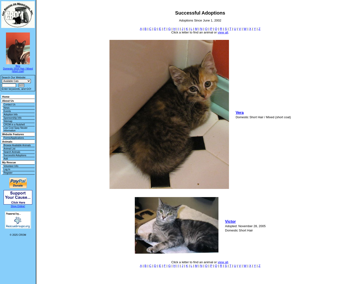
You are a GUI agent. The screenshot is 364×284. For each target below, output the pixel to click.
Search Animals (12, 152)
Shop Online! (18, 206)
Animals (7, 141)
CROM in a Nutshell (14, 124)
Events (7, 111)
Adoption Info (11, 114)
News (7, 108)
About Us (8, 100)
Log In (7, 169)
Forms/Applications (14, 138)
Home (6, 96)
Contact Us (9, 104)
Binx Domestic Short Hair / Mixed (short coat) (18, 69)
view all (223, 32)
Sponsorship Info (13, 118)
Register (8, 172)
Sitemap (8, 121)
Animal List (9, 148)
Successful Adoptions (15, 155)
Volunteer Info (11, 166)
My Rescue (9, 162)
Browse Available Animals (17, 145)
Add (6, 158)
